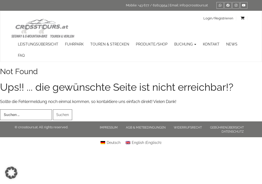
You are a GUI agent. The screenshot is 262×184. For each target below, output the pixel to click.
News (231, 44)
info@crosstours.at (194, 5)
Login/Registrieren (218, 18)
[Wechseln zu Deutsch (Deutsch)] (110, 142)
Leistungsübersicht (38, 44)
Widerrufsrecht (188, 127)
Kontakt (211, 44)
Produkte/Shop (152, 44)
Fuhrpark (74, 44)
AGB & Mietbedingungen (146, 127)
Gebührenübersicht (227, 127)
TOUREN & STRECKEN (109, 44)
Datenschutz (233, 131)
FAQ (21, 55)
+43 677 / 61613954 (152, 5)
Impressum (109, 127)
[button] (11, 173)
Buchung (185, 44)
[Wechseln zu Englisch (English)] (143, 142)
